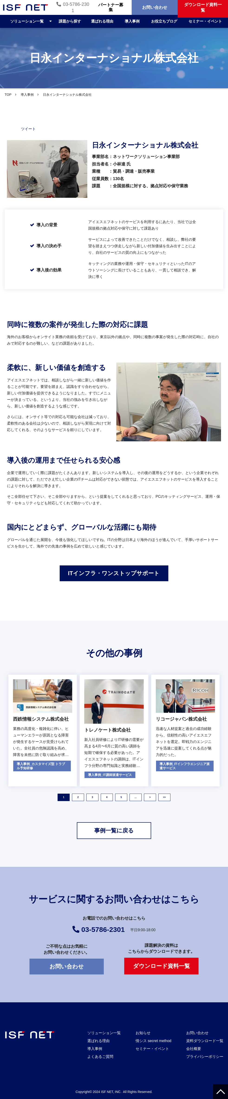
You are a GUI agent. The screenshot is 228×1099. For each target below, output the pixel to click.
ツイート (28, 129)
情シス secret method (153, 1041)
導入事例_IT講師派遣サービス (110, 775)
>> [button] (164, 797)
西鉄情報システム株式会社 (41, 719)
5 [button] (121, 797)
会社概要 (193, 1049)
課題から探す (70, 21)
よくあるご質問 (100, 1057)
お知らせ (143, 1033)
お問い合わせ (154, 7)
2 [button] (78, 797)
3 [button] (92, 797)
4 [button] (106, 797)
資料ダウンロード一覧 (204, 1041)
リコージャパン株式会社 (181, 719)
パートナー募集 (110, 7)
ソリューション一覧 (27, 21)
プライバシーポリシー (204, 1057)
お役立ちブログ (164, 21)
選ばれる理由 (102, 21)
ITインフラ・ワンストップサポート (114, 573)
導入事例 (132, 21)
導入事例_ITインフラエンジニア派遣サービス (185, 766)
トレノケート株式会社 (107, 730)
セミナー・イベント (205, 21)
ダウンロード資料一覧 (161, 966)
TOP (8, 94)
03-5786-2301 (76, 7)
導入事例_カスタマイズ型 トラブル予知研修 (41, 766)
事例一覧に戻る (114, 830)
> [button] (150, 797)
